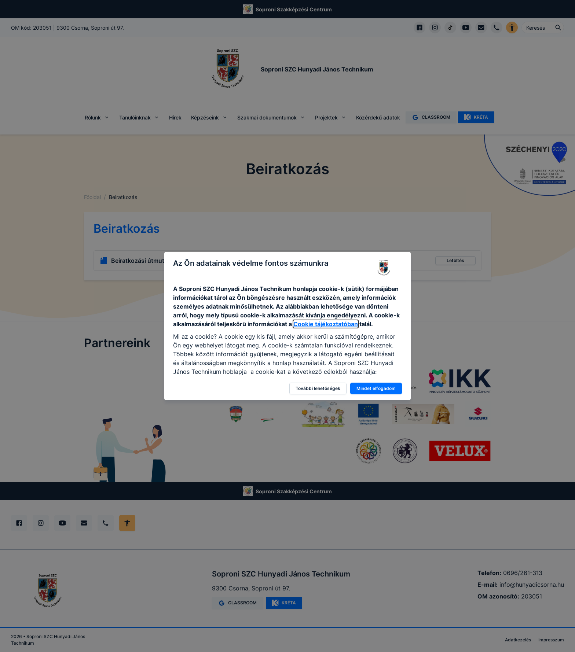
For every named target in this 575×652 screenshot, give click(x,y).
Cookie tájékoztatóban (325, 324)
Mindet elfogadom (376, 388)
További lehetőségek (318, 388)
